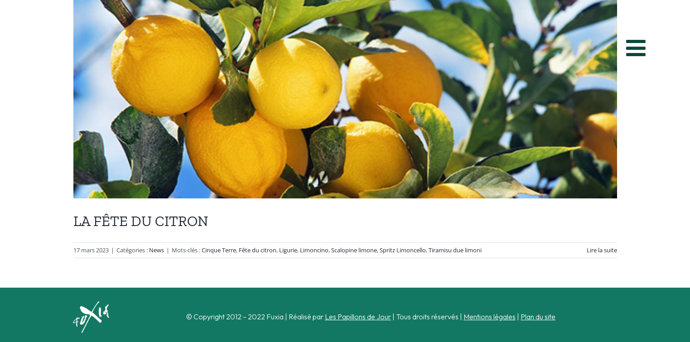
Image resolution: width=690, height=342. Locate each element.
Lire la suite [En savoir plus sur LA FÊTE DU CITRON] (602, 250)
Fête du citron (257, 250)
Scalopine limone (354, 250)
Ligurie (288, 250)
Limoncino (314, 250)
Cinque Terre (219, 250)
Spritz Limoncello (403, 250)
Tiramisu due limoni (455, 250)
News (156, 250)
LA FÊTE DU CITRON (140, 221)
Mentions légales (489, 316)
